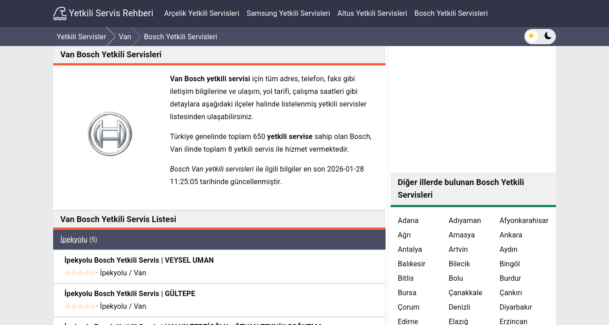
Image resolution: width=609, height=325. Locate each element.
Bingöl (510, 264)
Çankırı (511, 292)
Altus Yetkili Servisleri (372, 13)
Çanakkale (465, 292)
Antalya (410, 249)
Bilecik (459, 264)
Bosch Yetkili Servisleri (451, 13)
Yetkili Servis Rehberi (103, 13)
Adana (408, 220)
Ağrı (404, 235)
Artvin (458, 249)
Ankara (511, 235)
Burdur (510, 278)
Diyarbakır (516, 307)
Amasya (462, 235)
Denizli (459, 307)
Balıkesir (412, 264)
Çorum (408, 307)
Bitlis (406, 278)
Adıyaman (465, 220)
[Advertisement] (473, 109)
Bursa (407, 292)
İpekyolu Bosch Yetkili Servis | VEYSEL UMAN (139, 260)
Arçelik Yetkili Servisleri (201, 13)
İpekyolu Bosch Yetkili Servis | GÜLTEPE (129, 293)
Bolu (456, 278)
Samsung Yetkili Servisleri (288, 13)
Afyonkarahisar (524, 220)
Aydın (509, 249)
